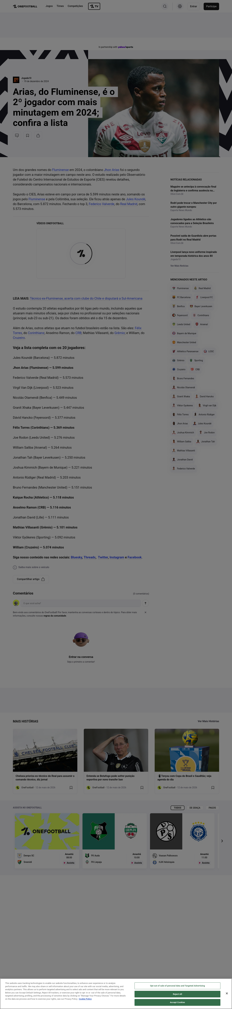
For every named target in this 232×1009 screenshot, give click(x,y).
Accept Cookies (177, 1002)
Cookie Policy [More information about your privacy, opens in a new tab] (85, 999)
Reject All (177, 994)
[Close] (226, 993)
